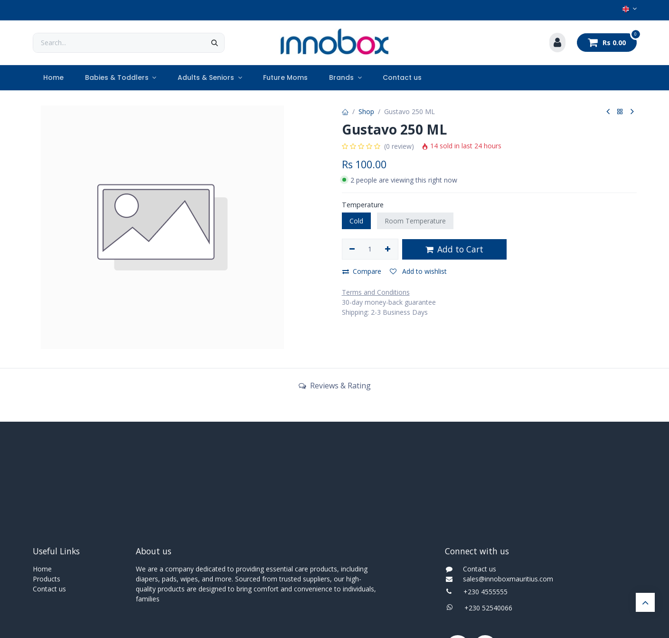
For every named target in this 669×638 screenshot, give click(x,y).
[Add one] (387, 249)
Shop (366, 111)
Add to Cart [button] (454, 249)
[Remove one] (352, 249)
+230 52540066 (485, 607)
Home (42, 568)
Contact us (49, 588)
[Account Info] (557, 43)
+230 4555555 (485, 591)
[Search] (214, 42)
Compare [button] (361, 271)
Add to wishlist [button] (418, 271)
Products (46, 578)
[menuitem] (54, 77)
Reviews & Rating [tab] (335, 385)
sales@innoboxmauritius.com (505, 578)
